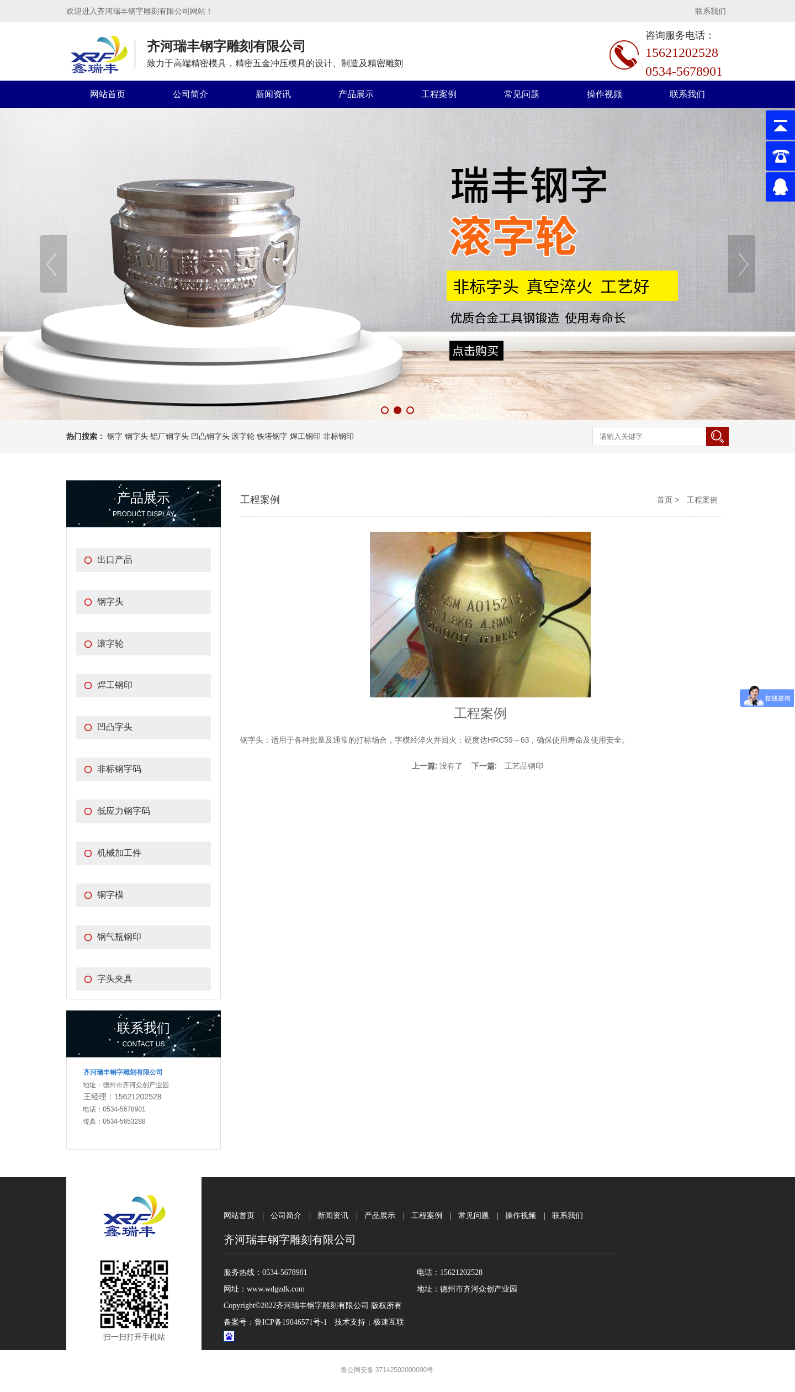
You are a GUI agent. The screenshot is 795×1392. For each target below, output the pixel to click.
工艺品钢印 (524, 765)
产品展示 (356, 94)
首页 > (669, 499)
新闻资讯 (273, 94)
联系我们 (710, 11)
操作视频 (604, 94)
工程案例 (439, 94)
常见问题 (521, 94)
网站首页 (107, 94)
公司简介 (190, 94)
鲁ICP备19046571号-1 (291, 1322)
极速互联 (388, 1322)
